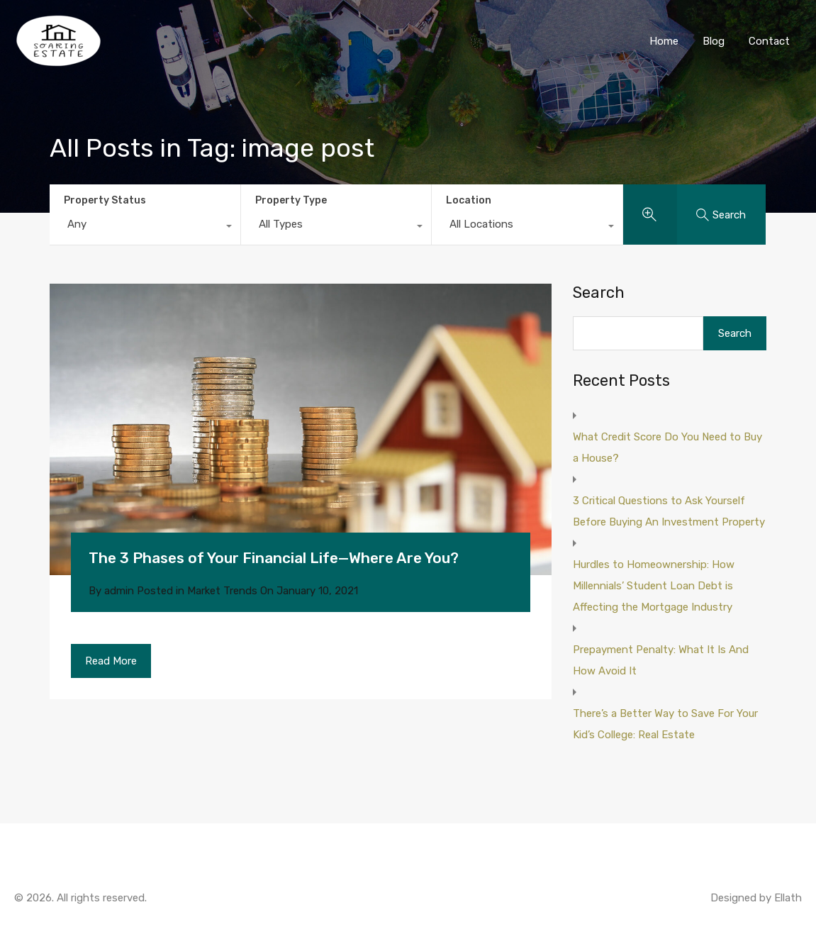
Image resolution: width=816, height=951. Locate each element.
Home (663, 41)
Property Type (291, 200)
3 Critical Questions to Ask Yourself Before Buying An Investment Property (669, 511)
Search (599, 293)
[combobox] (145, 228)
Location (468, 200)
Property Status (105, 200)
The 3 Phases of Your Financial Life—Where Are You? (274, 558)
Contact (769, 41)
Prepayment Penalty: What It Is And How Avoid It (661, 660)
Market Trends (222, 590)
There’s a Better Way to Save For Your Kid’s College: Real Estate (665, 724)
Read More (111, 661)
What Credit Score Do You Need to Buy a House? (667, 447)
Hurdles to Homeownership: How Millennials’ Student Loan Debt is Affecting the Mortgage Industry (653, 585)
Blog (714, 41)
